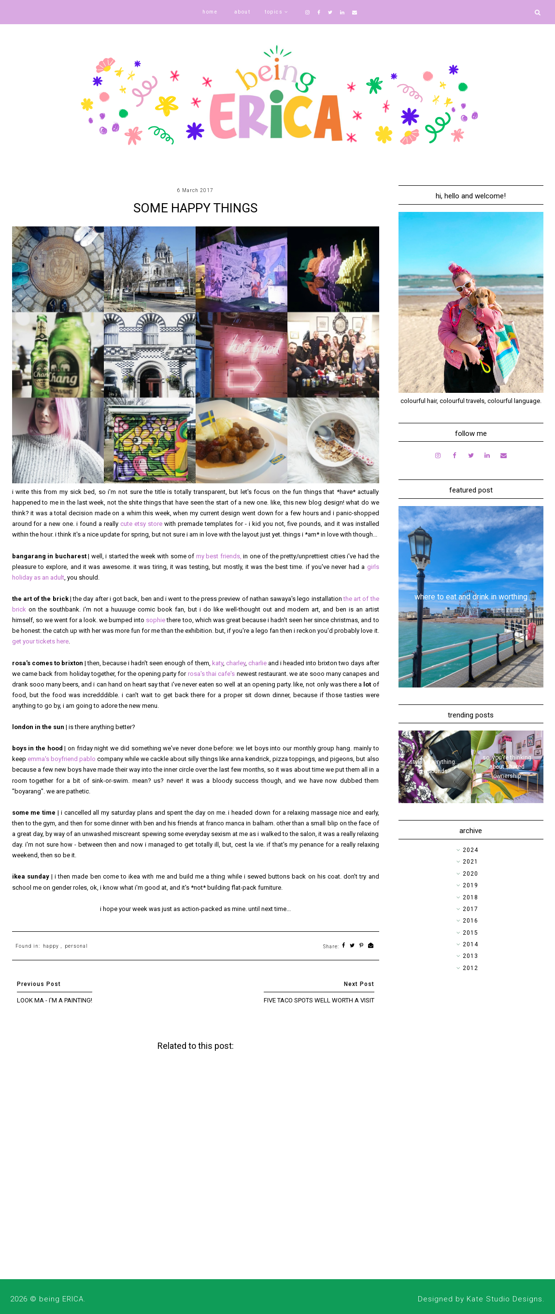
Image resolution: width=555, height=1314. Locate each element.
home (209, 12)
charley (235, 663)
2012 (470, 968)
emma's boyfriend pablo (62, 758)
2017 (470, 909)
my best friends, (219, 556)
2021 (470, 861)
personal (76, 946)
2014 (470, 944)
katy (217, 663)
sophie (156, 620)
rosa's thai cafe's (211, 673)
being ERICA (61, 1299)
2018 (470, 897)
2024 (470, 850)
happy (51, 946)
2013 (470, 956)
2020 (470, 873)
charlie (258, 663)
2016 (470, 920)
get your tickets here (40, 641)
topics (274, 12)
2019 (470, 885)
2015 (470, 932)
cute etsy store (141, 523)
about (242, 12)
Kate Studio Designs (504, 1299)
